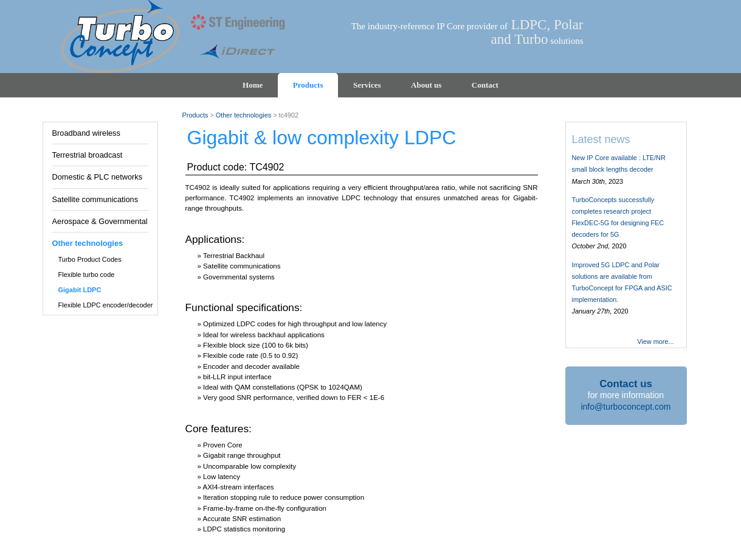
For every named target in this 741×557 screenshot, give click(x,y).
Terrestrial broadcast (87, 154)
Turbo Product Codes (90, 259)
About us (426, 84)
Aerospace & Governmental (100, 221)
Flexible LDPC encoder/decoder (105, 305)
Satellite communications (95, 199)
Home (253, 84)
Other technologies (87, 243)
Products (308, 84)
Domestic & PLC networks (97, 176)
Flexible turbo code (86, 274)
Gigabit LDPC (80, 289)
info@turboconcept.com (625, 407)
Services (367, 84)
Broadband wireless (86, 133)
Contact (485, 84)
